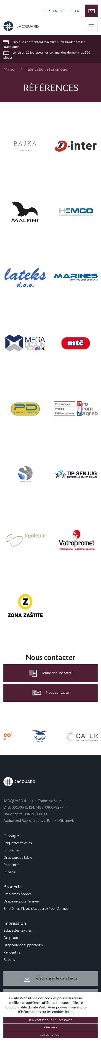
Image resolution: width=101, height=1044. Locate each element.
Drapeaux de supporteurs (23, 945)
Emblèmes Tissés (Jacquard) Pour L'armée (35, 908)
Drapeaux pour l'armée (21, 901)
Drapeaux (11, 937)
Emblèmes (11, 850)
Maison (10, 69)
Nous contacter (50, 692)
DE (63, 11)
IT (70, 11)
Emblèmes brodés (17, 894)
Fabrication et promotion (47, 69)
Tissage (11, 835)
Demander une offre (50, 673)
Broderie (12, 886)
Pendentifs (11, 864)
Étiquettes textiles (17, 842)
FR (77, 11)
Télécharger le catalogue (51, 978)
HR (47, 11)
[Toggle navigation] (91, 26)
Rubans (9, 872)
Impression (14, 923)
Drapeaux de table (17, 857)
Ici (71, 1011)
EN (55, 11)
